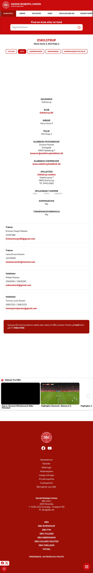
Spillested (47, 172)
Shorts (46, 194)
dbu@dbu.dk (48, 510)
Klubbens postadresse (46, 142)
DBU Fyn (46, 530)
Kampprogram (36, 51)
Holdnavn (46, 99)
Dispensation (46, 201)
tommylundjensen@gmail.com (21, 309)
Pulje (46, 131)
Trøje (35, 194)
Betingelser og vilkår (46, 487)
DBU (46, 522)
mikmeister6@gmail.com (18, 285)
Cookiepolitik (46, 483)
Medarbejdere (46, 472)
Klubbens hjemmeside (46, 161)
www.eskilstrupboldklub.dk (46, 164)
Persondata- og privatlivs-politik (46, 557)
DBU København (46, 538)
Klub (46, 110)
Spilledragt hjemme (46, 191)
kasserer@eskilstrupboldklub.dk (46, 154)
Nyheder (46, 464)
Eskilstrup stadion (46, 175)
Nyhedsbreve (46, 460)
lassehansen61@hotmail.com (20, 262)
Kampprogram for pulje (74, 51)
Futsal (46, 549)
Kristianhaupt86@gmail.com (20, 239)
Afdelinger (47, 468)
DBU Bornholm (46, 526)
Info (22, 51)
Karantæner (53, 51)
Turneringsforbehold (46, 212)
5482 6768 (19, 328)
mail (77, 325)
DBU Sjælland (46, 545)
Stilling (11, 51)
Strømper (58, 194)
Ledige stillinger (46, 475)
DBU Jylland (47, 534)
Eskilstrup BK (46, 113)
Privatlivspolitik (46, 479)
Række (46, 121)
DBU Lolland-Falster (46, 542)
